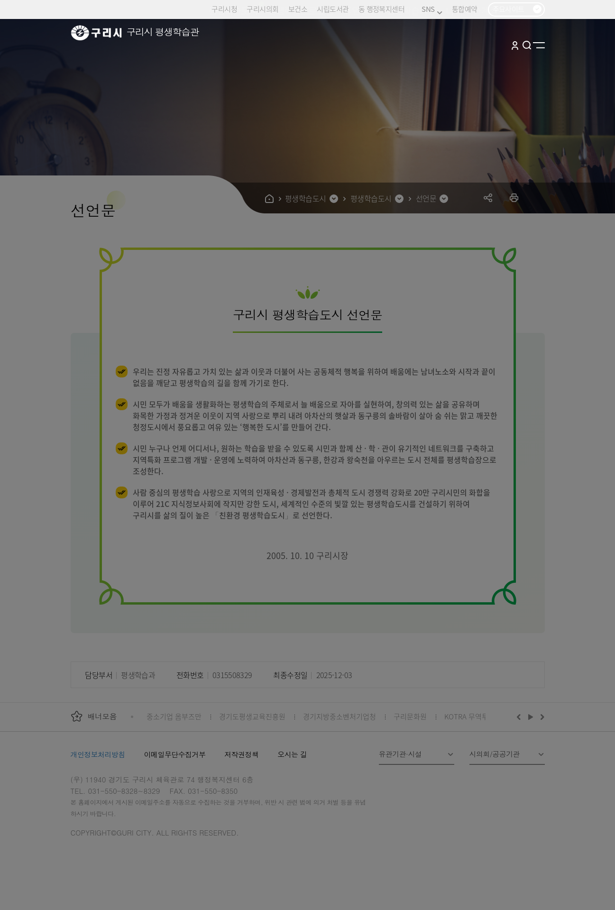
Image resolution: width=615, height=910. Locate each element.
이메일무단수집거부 (175, 754)
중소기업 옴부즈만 (174, 716)
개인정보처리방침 (98, 754)
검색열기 (527, 45)
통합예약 (464, 9)
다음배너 (541, 716)
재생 (531, 716)
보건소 (297, 9)
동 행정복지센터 (381, 9)
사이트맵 (539, 45)
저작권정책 (241, 754)
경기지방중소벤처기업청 (339, 716)
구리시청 (224, 9)
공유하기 (488, 197)
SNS (432, 9)
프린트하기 (514, 197)
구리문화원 (410, 716)
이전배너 (520, 716)
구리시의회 (262, 9)
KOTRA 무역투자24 (473, 716)
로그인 (515, 45)
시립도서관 (333, 9)
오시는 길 (292, 754)
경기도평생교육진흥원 (252, 716)
